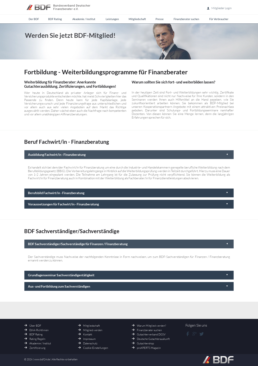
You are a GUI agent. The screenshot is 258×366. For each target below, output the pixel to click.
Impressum (89, 339)
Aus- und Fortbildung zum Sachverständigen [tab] (128, 286)
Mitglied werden (92, 330)
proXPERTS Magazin (149, 348)
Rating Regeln (37, 339)
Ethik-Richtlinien (39, 330)
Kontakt (87, 334)
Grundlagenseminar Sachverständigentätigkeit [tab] (128, 275)
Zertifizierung (37, 348)
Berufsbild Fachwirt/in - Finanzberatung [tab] (128, 193)
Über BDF (35, 325)
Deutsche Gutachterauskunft (153, 339)
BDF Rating (36, 334)
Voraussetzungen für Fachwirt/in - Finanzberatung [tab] (128, 204)
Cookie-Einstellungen (95, 348)
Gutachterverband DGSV (151, 334)
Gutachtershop (145, 343)
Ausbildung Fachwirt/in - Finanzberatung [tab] (128, 154)
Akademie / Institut (40, 343)
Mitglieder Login (219, 8)
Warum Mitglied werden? (151, 325)
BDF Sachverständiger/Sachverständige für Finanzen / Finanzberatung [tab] (128, 244)
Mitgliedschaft (91, 325)
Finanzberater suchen (149, 330)
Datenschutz (90, 343)
